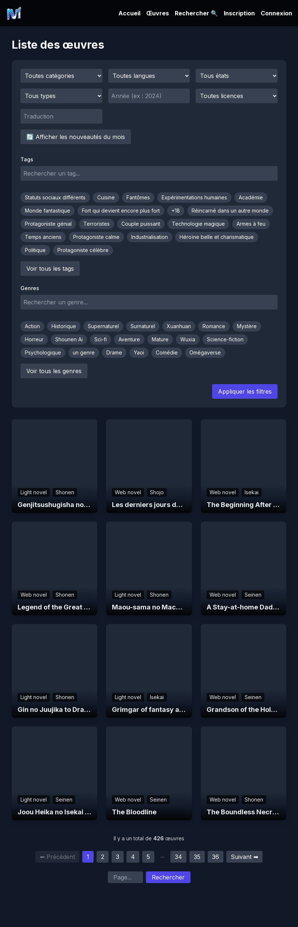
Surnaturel (143, 326)
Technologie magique (198, 224)
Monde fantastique (47, 210)
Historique (64, 326)
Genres (29, 288)
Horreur (34, 339)
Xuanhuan (179, 326)
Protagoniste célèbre (83, 250)
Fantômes (138, 197)
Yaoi (139, 352)
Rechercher (168, 877)
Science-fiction (225, 339)
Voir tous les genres (54, 371)
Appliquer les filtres (245, 391)
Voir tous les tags (50, 268)
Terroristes (96, 224)
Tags (26, 159)
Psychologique (43, 352)
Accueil (129, 13)
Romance (214, 326)
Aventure (129, 339)
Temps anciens (43, 237)
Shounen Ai (69, 339)
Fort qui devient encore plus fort (121, 210)
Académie (251, 197)
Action (32, 326)
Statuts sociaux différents (55, 197)
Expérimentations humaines (194, 197)
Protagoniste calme (96, 237)
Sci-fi (100, 339)
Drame (114, 352)
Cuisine (106, 197)
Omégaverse (205, 352)
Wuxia (187, 339)
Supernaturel (103, 326)
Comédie (167, 352)
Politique (35, 250)
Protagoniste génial (48, 224)
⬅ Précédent (57, 856)
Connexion (276, 13)
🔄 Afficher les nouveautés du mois (75, 136)
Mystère (247, 326)
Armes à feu (251, 224)
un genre (84, 352)
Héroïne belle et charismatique (217, 237)
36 (215, 856)
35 (197, 856)
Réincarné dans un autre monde (230, 210)
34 (178, 856)
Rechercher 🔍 (196, 13)
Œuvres (157, 13)
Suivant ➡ (244, 856)
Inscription (239, 13)
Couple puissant (140, 224)
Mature (160, 339)
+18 (175, 210)
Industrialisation (149, 237)
